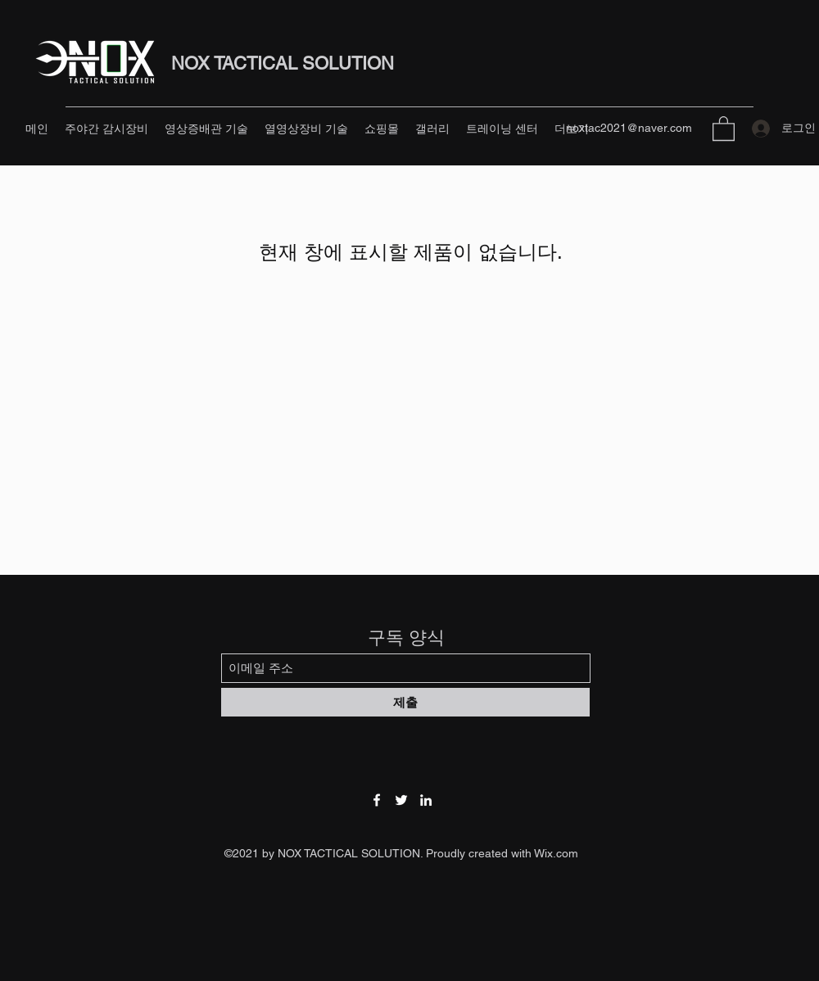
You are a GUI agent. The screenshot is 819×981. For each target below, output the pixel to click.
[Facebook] (377, 800)
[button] (724, 128)
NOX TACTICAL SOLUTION (282, 63)
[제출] (405, 702)
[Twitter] (401, 800)
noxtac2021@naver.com (629, 127)
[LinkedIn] (426, 800)
